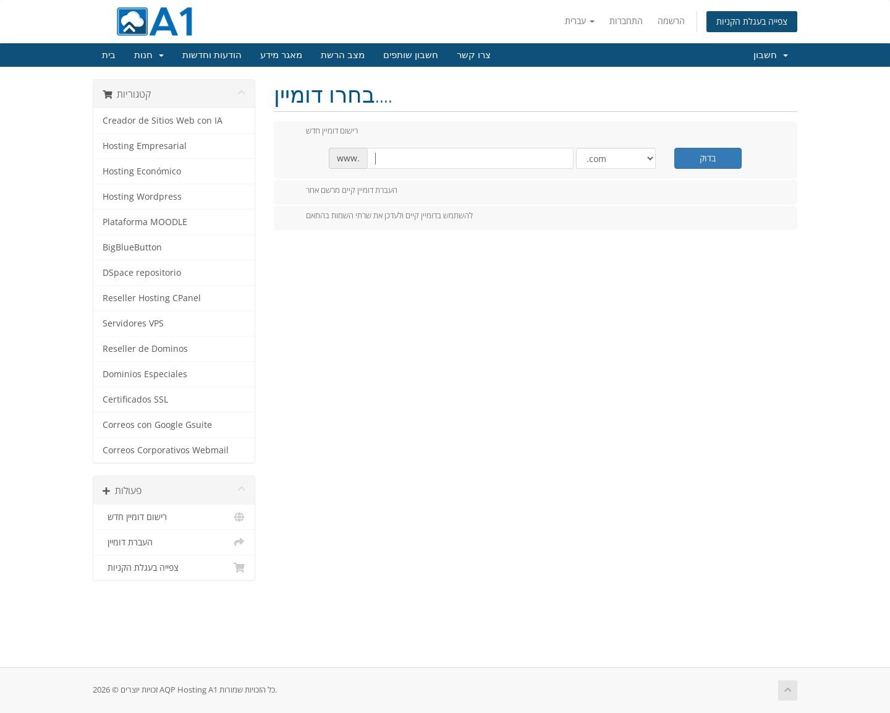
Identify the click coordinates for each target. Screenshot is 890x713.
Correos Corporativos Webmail (166, 450)
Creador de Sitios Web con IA (162, 120)
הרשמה (671, 21)
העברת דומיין (174, 542)
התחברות (626, 21)
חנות (149, 55)
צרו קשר (474, 55)
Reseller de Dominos (145, 348)
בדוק (708, 158)
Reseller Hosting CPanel (152, 298)
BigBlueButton (132, 247)
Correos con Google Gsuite (157, 424)
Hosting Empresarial (145, 146)
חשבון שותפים (410, 55)
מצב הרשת (343, 55)
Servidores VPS (133, 323)
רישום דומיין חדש (174, 517)
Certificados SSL (135, 399)
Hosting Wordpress (142, 196)
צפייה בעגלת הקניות (751, 21)
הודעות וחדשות (212, 55)
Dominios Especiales (145, 374)
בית (109, 55)
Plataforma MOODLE (145, 222)
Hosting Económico (142, 171)
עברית (580, 21)
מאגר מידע (281, 55)
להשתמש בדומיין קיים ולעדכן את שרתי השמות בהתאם (379, 216)
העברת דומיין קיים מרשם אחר (341, 191)
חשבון (770, 55)
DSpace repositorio (142, 272)
